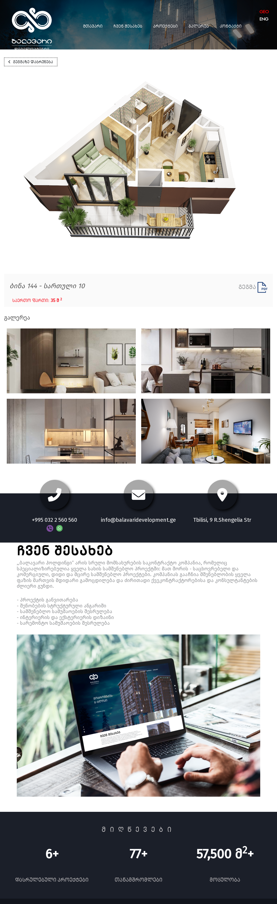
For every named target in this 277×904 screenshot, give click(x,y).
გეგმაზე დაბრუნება (30, 61)
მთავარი (93, 26)
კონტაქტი (231, 26)
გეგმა (253, 287)
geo (264, 11)
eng (263, 19)
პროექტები (165, 26)
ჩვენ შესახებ (127, 26)
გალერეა (199, 26)
